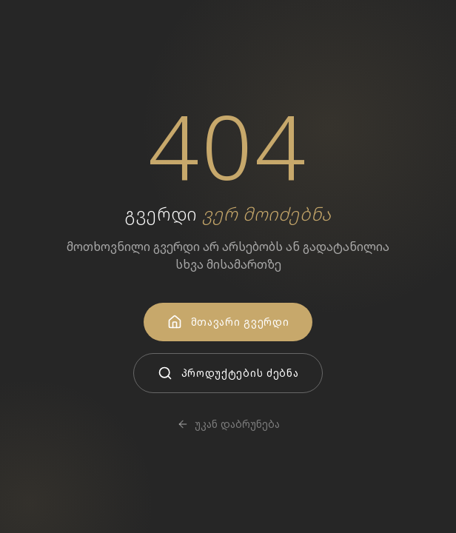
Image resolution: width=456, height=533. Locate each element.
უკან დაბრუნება (228, 424)
